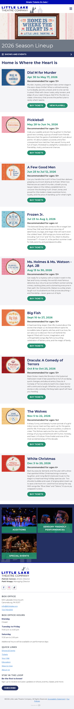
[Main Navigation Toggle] (70, 8)
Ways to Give (7, 666)
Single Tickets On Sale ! (37, 2)
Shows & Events (8, 651)
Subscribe (10, 688)
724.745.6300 (7, 610)
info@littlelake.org (10, 606)
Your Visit (5, 658)
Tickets (5, 654)
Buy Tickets (36, 105)
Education (6, 662)
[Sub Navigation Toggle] (37, 54)
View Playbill (57, 105)
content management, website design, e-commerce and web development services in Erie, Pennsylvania (37, 705)
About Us (6, 670)
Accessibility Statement (56, 699)
